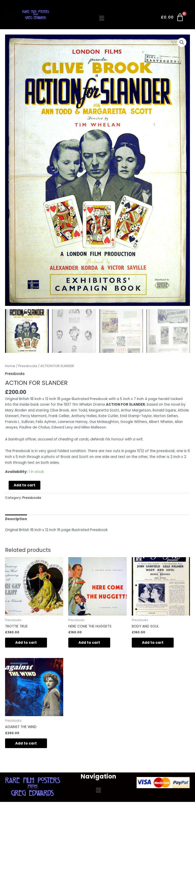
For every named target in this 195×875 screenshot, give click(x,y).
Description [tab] (16, 519)
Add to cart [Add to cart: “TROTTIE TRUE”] (26, 642)
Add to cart (24, 485)
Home (10, 366)
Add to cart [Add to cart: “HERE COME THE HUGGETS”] (89, 642)
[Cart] (173, 18)
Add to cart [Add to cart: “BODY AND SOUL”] (153, 642)
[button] (102, 18)
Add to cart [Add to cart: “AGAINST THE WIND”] (26, 743)
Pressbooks (27, 366)
